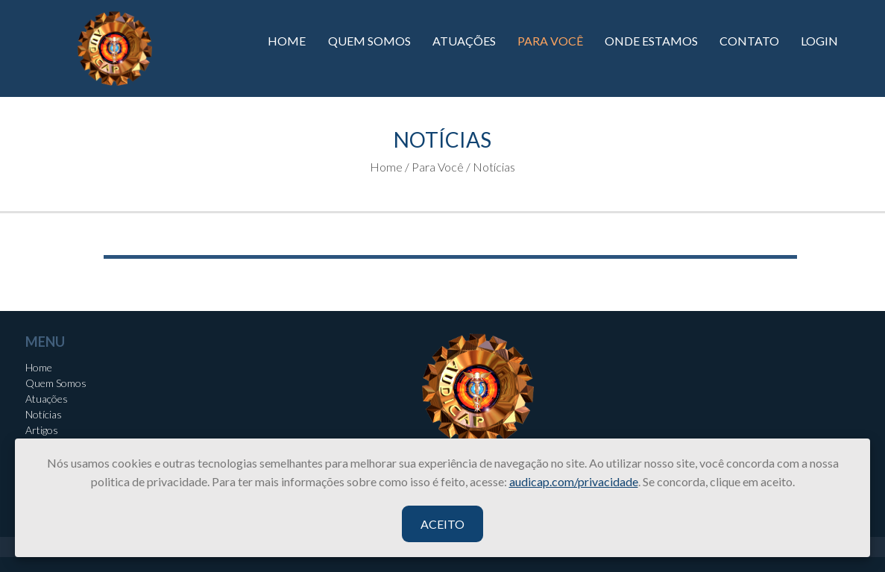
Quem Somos (55, 383)
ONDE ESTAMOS (651, 41)
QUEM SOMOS (369, 41)
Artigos (41, 430)
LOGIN (819, 41)
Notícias (43, 414)
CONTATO (749, 41)
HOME (287, 41)
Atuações (46, 398)
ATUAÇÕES (464, 41)
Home (38, 367)
